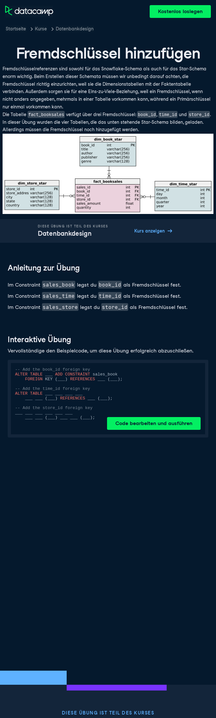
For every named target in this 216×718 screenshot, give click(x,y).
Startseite (16, 28)
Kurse (41, 28)
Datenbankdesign (75, 28)
